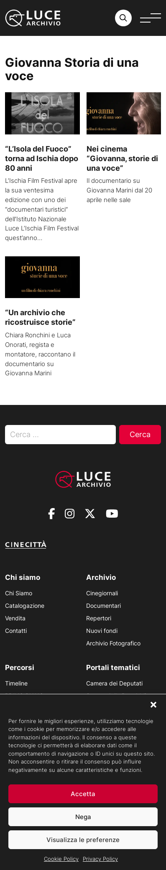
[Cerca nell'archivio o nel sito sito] (123, 18)
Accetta (83, 795)
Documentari (103, 605)
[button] (153, 706)
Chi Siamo (18, 593)
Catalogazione (24, 605)
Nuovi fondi (101, 630)
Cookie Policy (61, 860)
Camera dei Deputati (114, 683)
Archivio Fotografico (113, 643)
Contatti (16, 630)
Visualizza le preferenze (83, 841)
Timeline (16, 683)
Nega (83, 818)
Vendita (15, 618)
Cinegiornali (102, 593)
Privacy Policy (100, 860)
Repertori (98, 618)
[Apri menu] (150, 18)
